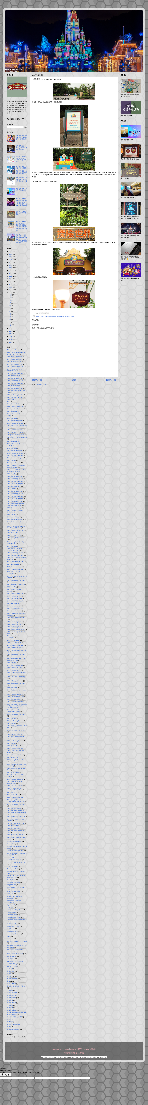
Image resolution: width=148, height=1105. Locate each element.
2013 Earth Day (12, 474)
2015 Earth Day (12, 514)
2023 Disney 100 (12, 757)
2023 (11, 259)
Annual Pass (11, 844)
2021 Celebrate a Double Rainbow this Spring (15, 710)
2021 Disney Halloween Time (16, 714)
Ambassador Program (14, 841)
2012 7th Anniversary (13, 441)
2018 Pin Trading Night (14, 627)
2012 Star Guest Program (15, 458)
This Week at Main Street (56, 316)
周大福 (9, 974)
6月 (10, 311)
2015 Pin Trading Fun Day (15, 530)
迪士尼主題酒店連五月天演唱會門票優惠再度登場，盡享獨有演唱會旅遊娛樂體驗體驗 (21, 170)
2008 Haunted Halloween (15, 378)
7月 (10, 308)
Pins (8, 936)
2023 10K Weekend (13, 746)
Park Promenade (12, 931)
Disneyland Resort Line (14, 860)
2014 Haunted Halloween (15, 491)
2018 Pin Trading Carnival (15, 624)
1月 (10, 325)
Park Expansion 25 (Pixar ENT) (17, 919)
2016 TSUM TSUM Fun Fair (16, 562)
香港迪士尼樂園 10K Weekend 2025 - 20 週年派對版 (21, 159)
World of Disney (12, 964)
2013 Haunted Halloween (15, 476)
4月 (10, 317)
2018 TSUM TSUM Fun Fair (16, 629)
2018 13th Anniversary (14, 606)
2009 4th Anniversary (13, 385)
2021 (11, 265)
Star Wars (10, 939)
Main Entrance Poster (14, 891)
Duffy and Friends (12, 866)
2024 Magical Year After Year (16, 816)
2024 (11, 257)
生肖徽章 (10, 1005)
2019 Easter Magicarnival (15, 665)
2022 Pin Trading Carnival (15, 741)
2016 (11, 279)
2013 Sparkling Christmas (15, 481)
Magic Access (11, 885)
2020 (11, 268)
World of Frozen (12, 966)
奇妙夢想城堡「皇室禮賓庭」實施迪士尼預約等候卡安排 (21, 180)
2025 (11, 254)
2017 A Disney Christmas (15, 569)
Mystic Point (11, 905)
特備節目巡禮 (11, 1003)
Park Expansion (12, 914)
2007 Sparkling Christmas (15, 373)
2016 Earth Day (12, 546)
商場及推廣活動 (12, 979)
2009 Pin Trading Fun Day (15, 395)
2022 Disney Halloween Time (16, 736)
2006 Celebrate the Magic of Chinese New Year (16, 353)
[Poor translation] (7, 1075)
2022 (11, 262)
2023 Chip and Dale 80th (15, 755)
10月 (10, 300)
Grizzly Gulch (11, 880)
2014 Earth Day (12, 488)
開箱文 (9, 1019)
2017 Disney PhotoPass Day (16, 584)
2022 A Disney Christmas (15, 734)
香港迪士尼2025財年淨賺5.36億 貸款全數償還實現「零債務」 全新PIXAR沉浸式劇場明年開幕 (21, 238)
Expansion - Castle (13, 869)
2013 (11, 287)
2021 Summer (11, 723)
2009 (11, 331)
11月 (10, 297)
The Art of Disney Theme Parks (17, 941)
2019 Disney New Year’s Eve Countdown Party (16, 659)
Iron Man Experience (13, 882)
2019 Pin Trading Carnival (15, 667)
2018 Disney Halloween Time (16, 617)
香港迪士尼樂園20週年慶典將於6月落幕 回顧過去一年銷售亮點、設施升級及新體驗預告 (21, 203)
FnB (46, 316)
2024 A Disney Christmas (15, 797)
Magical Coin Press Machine (16, 887)
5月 (10, 314)
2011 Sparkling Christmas (15, 430)
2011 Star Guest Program (15, 432)
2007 (11, 336)
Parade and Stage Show (14, 910)
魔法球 (9, 1027)
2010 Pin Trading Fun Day (15, 406)
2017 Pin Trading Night (14, 596)
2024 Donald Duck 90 (14, 808)
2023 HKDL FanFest (13, 772)
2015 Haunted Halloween (15, 519)
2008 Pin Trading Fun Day (15, 380)
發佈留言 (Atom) (42, 384)
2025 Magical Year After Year (16, 835)
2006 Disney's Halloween (15, 356)
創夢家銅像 (10, 971)
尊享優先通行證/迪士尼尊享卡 (16, 986)
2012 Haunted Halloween (15, 450)
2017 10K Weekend (13, 564)
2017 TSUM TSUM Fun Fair (16, 601)
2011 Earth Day (12, 418)
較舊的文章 (111, 380)
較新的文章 (37, 380)
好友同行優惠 (11, 983)
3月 (10, 319)
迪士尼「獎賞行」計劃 (14, 1017)
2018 (11, 273)
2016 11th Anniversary (14, 535)
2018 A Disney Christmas (15, 608)
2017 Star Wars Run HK (14, 598)
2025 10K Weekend (13, 825)
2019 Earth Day (12, 662)
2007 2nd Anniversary (14, 361)
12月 (10, 295)
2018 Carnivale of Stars (14, 611)
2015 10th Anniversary (14, 508)
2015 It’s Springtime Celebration (17, 522)
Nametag (10, 907)
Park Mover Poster (13, 926)
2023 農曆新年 (11, 792)
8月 (10, 306)
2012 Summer (11, 460)
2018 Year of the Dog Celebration (13, 636)
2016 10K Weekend (13, 533)
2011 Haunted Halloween (15, 420)
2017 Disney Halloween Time (16, 580)
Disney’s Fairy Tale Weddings (16, 862)
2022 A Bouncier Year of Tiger (16, 730)
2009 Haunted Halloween (15, 388)
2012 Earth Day (12, 448)
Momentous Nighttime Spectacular (14, 901)
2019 (11, 270)
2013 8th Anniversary (13, 463)
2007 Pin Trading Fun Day (15, 366)
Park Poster (10, 929)
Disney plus (10, 857)
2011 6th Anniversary (13, 411)
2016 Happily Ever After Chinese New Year (14, 549)
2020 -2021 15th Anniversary (16, 676)
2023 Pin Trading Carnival (15, 779)
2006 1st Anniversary (13, 350)
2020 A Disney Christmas (15, 681)
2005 (11, 342)
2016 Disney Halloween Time (16, 538)
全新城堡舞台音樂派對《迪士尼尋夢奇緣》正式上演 (21, 137)
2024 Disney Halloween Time (16, 804)
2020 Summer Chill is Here (15, 696)
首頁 (74, 380)
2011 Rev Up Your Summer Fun (17, 425)
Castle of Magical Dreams (15, 850)
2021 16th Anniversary (14, 699)
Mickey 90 (10, 894)
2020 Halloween (12, 687)
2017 (11, 276)
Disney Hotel (40, 316)
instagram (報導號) (76, 1049)
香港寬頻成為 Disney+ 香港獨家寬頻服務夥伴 (21, 147)
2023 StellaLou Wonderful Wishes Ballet (15, 782)
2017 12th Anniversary (14, 567)
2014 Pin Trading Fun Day (15, 493)
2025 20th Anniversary (14, 828)
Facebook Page (57, 1049)
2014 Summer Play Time (14, 501)
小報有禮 (10, 990)
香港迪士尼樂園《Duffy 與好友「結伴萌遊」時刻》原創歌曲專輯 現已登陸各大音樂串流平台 (21, 226)
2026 (11, 251)
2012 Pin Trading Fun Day (15, 453)
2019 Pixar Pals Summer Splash (17, 672)
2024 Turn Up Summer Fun (15, 823)
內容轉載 (81, 1053)
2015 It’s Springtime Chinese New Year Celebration (16, 527)
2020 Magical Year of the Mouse (17, 690)
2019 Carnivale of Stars (14, 647)
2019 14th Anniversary (14, 642)
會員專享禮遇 (11, 995)
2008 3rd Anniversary (13, 375)
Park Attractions (12, 912)
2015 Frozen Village (13, 517)
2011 (11, 292)
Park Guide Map (12, 924)
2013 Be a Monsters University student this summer (16, 470)
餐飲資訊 (10, 1022)
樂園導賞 (10, 1000)
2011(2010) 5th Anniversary (15, 435)
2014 (11, 284)
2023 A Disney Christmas (15, 748)
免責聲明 (67, 1053)
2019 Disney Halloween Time (16, 654)
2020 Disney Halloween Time (16, 683)
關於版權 (74, 1053)
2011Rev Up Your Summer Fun (17, 437)
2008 (11, 334)
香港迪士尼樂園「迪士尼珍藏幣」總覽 (21, 213)
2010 (11, 328)
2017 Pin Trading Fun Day (15, 593)
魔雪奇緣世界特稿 (13, 1029)
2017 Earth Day (12, 587)
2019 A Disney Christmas (15, 645)
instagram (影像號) (90, 1049)
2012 (11, 289)
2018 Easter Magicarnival (15, 622)
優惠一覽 (10, 969)
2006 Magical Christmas (14, 359)
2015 (11, 281)
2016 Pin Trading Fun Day (15, 553)
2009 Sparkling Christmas (15, 397)
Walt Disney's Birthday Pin (15, 961)
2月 (10, 322)
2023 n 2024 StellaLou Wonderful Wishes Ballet (14, 789)
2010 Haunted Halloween (15, 404)
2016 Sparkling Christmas (15, 555)
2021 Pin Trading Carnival (15, 721)
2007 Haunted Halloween (15, 364)
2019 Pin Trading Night (14, 670)
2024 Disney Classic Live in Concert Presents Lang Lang (16, 800)
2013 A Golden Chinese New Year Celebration (16, 466)
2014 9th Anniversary (13, 486)
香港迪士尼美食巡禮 (13, 1024)
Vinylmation (10, 959)
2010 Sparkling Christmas (15, 409)
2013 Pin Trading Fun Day (15, 479)
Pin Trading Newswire (14, 934)
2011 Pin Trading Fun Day (15, 423)
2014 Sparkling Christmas (15, 496)
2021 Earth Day (12, 718)
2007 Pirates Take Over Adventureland (14, 369)
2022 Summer (11, 743)
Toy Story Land (69, 316)
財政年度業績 (11, 1010)
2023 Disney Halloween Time (16, 760)
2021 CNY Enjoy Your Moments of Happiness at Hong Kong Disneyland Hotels (17, 705)
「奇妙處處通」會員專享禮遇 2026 (21, 189)
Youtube (66, 1049)
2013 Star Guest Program (15, 484)
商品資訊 (10, 976)
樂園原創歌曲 (11, 998)
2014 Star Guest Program (15, 498)
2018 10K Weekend (13, 603)
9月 (10, 303)
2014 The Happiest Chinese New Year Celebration (15, 504)
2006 (11, 339)
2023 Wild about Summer (15, 786)
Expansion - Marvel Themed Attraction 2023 (16, 876)
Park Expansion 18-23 (14, 917)
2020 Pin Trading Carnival (15, 694)
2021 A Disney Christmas (15, 701)
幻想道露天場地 (12, 993)
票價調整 (10, 1008)
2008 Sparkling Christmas (15, 383)
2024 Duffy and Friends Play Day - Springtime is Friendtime (16, 811)
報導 (8, 981)
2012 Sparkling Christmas (15, 455)
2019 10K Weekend (13, 640)
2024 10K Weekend (13, 795)
